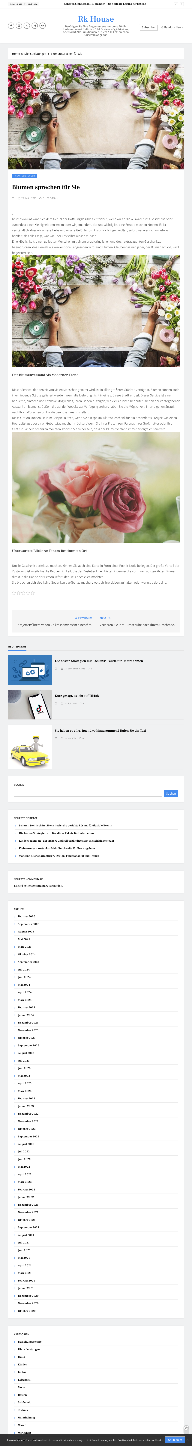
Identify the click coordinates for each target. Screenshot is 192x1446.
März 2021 (24, 1273)
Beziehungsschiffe (30, 1342)
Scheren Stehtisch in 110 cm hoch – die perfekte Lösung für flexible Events (105, 3)
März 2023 (25, 1091)
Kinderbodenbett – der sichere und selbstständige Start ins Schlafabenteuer (66, 841)
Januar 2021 (26, 1288)
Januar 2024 (26, 1015)
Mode (21, 1387)
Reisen (22, 1395)
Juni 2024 (24, 977)
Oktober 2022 (27, 1129)
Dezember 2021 (28, 1205)
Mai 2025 (24, 939)
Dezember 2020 (28, 1296)
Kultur (22, 1372)
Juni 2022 (24, 1159)
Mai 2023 (24, 1076)
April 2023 (25, 1083)
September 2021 (28, 1227)
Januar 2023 (26, 1106)
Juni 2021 (24, 1250)
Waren (22, 1425)
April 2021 (24, 1265)
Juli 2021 (23, 1242)
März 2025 (25, 947)
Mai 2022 (24, 1167)
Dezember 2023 (28, 1022)
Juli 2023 (24, 1060)
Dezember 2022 (28, 1114)
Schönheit (24, 1402)
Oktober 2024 (26, 954)
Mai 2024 (24, 985)
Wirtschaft (24, 1433)
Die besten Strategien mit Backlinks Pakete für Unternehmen (99, 661)
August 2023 (26, 1053)
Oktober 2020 (27, 1311)
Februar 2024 (26, 1007)
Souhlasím (175, 1440)
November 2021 (28, 1212)
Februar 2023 (26, 1098)
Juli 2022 (24, 1151)
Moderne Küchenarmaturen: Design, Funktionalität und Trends (59, 856)
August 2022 (26, 1144)
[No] (187, 1440)
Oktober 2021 (26, 1220)
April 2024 (25, 992)
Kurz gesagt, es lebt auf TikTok (77, 696)
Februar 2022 (26, 1189)
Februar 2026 (26, 916)
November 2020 (28, 1303)
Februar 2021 (26, 1280)
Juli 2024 (24, 969)
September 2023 (28, 1045)
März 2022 (25, 1182)
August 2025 (26, 931)
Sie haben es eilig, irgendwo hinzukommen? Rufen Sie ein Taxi (100, 731)
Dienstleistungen (24, 175)
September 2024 (28, 962)
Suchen (19, 785)
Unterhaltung (26, 1417)
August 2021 (26, 1235)
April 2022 (25, 1174)
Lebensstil (24, 1380)
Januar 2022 (26, 1197)
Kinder (22, 1364)
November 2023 (28, 1030)
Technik (23, 1410)
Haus (21, 1357)
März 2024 (25, 1000)
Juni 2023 (24, 1068)
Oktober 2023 (26, 1038)
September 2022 (28, 1136)
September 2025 (28, 924)
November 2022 (28, 1121)
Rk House (96, 19)
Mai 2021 (24, 1258)
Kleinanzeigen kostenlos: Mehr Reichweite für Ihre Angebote (57, 848)
